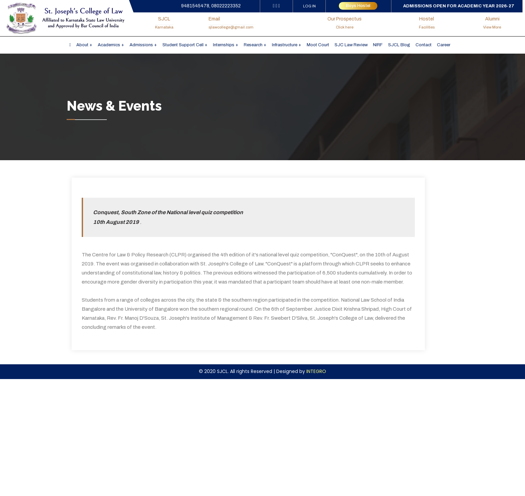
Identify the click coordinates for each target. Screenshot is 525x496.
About (82, 45)
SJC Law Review (351, 45)
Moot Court (318, 45)
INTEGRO (316, 371)
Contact (424, 45)
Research (253, 45)
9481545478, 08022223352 (211, 5)
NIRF (378, 45)
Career (443, 45)
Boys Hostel (358, 5)
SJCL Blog (399, 45)
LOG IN (309, 6)
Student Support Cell (183, 45)
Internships (223, 45)
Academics (109, 45)
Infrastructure (284, 45)
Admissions (141, 45)
